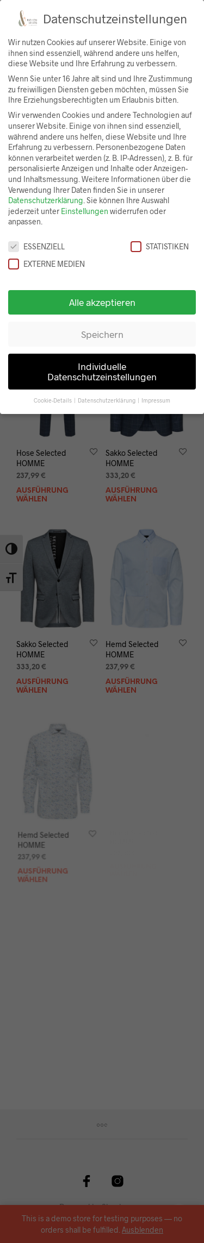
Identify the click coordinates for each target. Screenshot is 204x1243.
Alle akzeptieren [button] (102, 302)
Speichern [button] (102, 334)
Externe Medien (46, 264)
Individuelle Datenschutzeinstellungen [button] (102, 371)
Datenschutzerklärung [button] (107, 400)
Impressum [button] (155, 400)
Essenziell (36, 246)
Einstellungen (84, 211)
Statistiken (160, 246)
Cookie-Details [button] (53, 400)
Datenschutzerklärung (45, 200)
